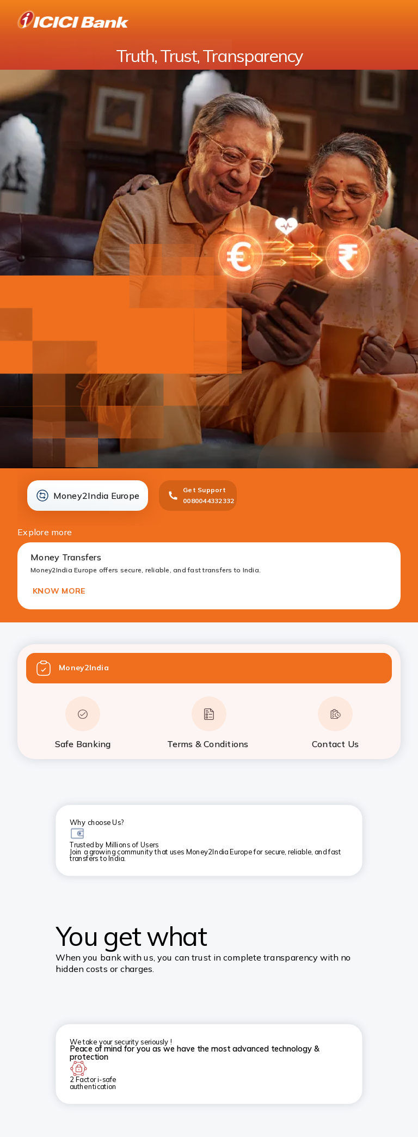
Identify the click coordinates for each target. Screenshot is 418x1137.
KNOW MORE (59, 591)
